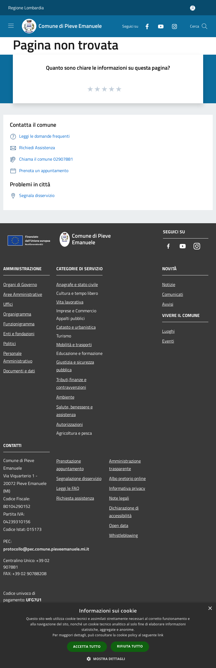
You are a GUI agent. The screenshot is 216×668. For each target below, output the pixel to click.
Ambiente (65, 397)
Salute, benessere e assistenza (74, 411)
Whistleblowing (123, 535)
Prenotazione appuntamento (70, 465)
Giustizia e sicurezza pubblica (75, 366)
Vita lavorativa (69, 302)
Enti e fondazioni (18, 333)
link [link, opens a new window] (161, 635)
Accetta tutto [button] (87, 646)
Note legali (119, 498)
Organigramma (17, 314)
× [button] (210, 609)
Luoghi (168, 331)
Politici (9, 343)
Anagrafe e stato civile (77, 284)
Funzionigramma (18, 323)
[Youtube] (158, 26)
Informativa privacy (127, 488)
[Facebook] (144, 26)
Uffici (8, 304)
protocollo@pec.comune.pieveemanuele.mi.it (46, 549)
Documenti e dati (19, 370)
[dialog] (108, 635)
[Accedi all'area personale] (192, 8)
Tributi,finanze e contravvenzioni (71, 383)
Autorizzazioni (69, 424)
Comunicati (172, 294)
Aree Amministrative (22, 294)
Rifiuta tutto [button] (130, 646)
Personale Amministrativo (17, 357)
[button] (108, 658)
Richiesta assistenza (75, 498)
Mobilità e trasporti (74, 344)
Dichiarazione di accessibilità (124, 512)
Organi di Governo (20, 284)
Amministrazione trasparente (125, 465)
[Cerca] (204, 26)
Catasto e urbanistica (76, 327)
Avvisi (167, 304)
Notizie (168, 284)
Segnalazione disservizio (78, 478)
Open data (118, 525)
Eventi (168, 341)
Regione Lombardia (26, 7)
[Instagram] (172, 26)
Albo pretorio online (127, 478)
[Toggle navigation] (11, 25)
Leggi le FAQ (67, 488)
